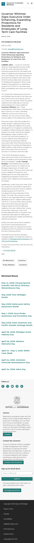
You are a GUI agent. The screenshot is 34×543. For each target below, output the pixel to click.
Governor (22, 260)
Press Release (9, 265)
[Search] (28, 3)
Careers (7, 434)
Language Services (10, 539)
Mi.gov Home (8, 509)
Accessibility (8, 519)
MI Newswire (8, 260)
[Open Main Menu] (32, 3)
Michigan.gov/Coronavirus (19, 239)
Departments (8, 534)
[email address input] (17, 473)
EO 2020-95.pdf (9, 250)
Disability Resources (11, 524)
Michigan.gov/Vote (12, 490)
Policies (6, 514)
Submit (17, 479)
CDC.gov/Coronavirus (9, 241)
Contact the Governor (13, 462)
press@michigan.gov (15, 49)
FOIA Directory (9, 529)
